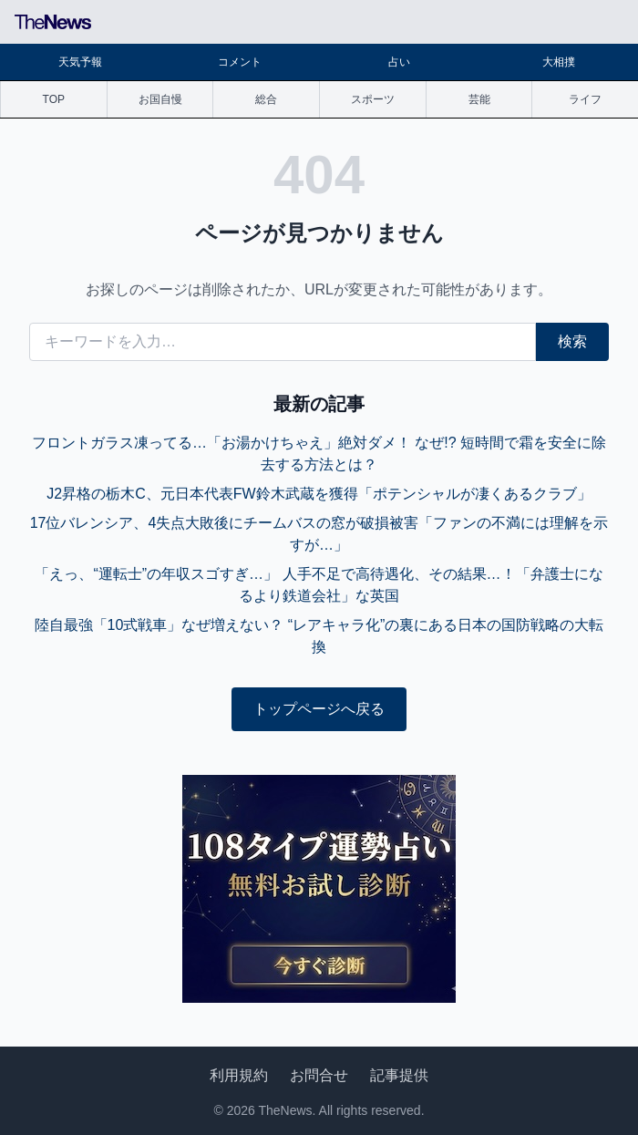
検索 (572, 341)
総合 (266, 99)
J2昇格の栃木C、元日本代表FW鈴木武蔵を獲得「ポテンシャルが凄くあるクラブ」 (318, 493)
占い (399, 62)
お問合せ (319, 1075)
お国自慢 (160, 99)
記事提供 (399, 1075)
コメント (240, 62)
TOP (54, 99)
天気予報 (80, 62)
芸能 (479, 99)
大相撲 (558, 62)
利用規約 (239, 1075)
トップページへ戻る (319, 709)
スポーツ (373, 99)
